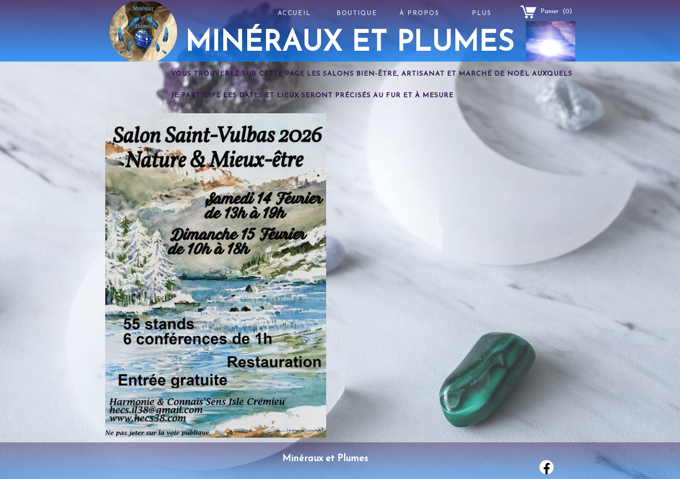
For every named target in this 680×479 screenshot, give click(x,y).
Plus (482, 13)
